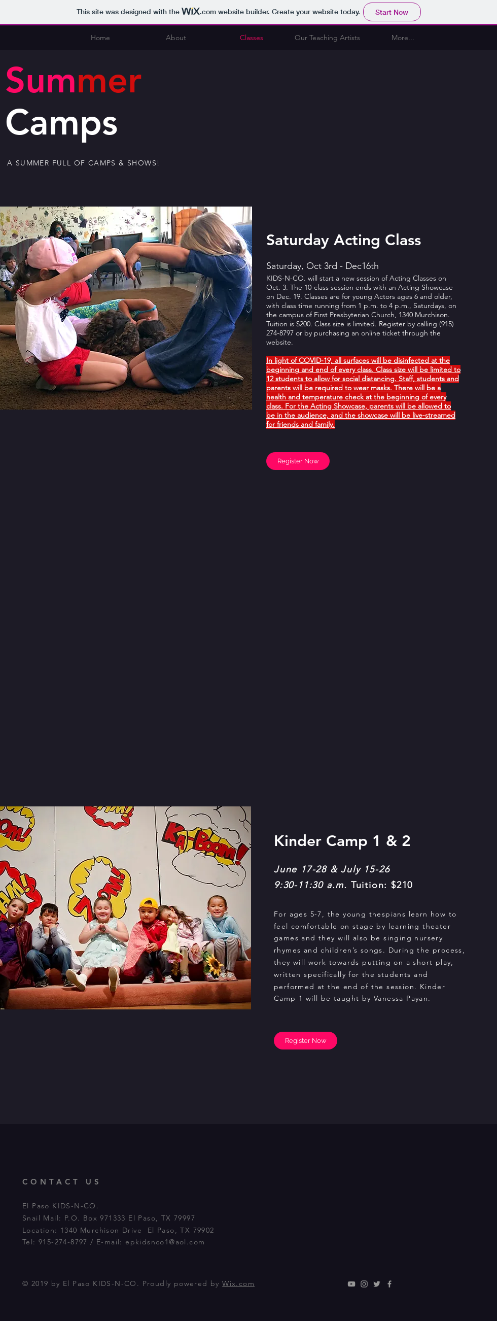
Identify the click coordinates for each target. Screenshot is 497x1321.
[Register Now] (298, 461)
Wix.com (238, 1283)
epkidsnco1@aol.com (165, 1241)
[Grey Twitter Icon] (376, 1284)
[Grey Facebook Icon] (389, 1284)
